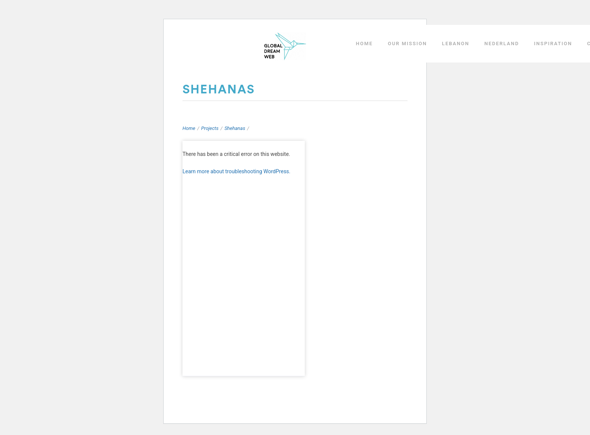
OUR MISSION (407, 43)
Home (188, 128)
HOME (364, 43)
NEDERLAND (501, 43)
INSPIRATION (553, 43)
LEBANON (456, 43)
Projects (210, 128)
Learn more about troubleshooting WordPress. (236, 171)
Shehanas (234, 128)
